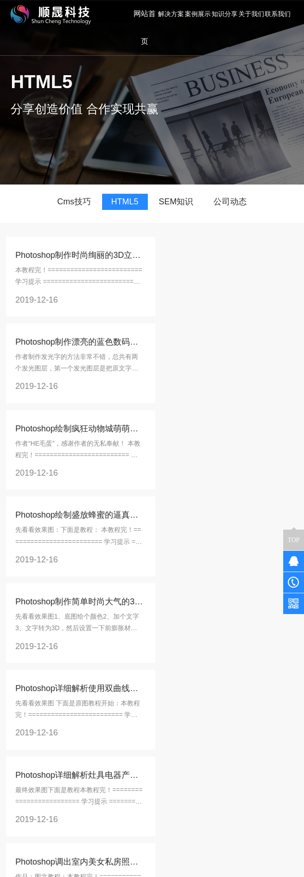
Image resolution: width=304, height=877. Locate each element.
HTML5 (125, 201)
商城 (75, 739)
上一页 (46, 686)
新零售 (65, 752)
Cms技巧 (74, 201)
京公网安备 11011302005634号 (152, 867)
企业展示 (69, 790)
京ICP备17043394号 (242, 855)
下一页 (156, 686)
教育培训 (69, 778)
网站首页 (144, 27)
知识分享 (120, 726)
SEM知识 (175, 201)
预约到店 (69, 765)
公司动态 (230, 201)
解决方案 (70, 726)
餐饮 (62, 739)
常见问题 (118, 739)
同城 (81, 752)
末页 (184, 686)
